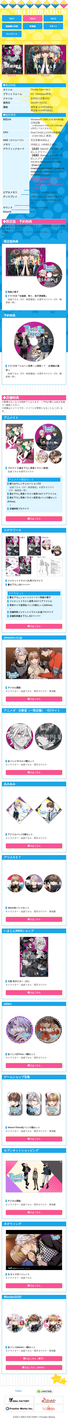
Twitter (18, 1391)
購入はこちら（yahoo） (34, 1367)
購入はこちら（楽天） (34, 1358)
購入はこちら (34, 518)
